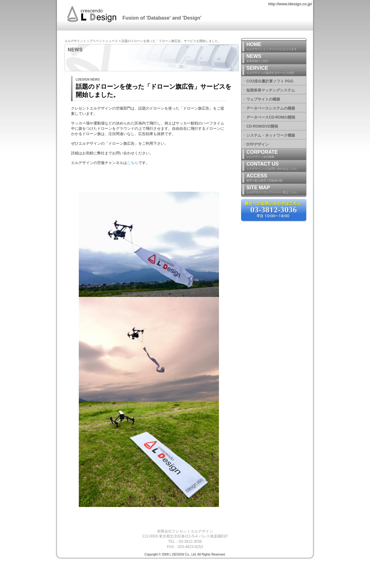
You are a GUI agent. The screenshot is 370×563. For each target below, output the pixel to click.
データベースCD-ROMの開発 (270, 117)
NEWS (276, 58)
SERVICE (276, 70)
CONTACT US (276, 166)
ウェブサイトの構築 (263, 99)
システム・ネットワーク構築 (270, 135)
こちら (132, 163)
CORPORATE (276, 154)
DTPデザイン (257, 144)
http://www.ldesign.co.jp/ (290, 4)
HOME (276, 46)
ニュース (111, 41)
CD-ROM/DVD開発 (262, 126)
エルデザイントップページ (83, 41)
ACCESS (276, 178)
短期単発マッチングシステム (270, 90)
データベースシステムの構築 (270, 108)
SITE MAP (276, 190)
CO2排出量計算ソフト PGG (269, 81)
